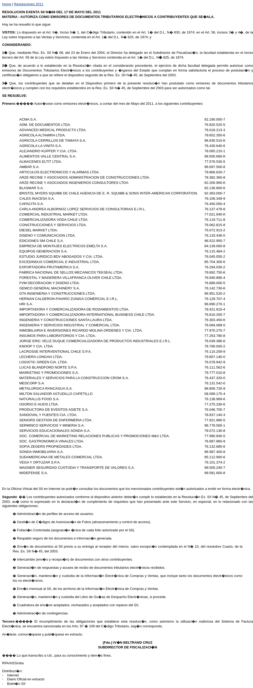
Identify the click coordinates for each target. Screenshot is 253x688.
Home (6, 4)
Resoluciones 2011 (28, 4)
